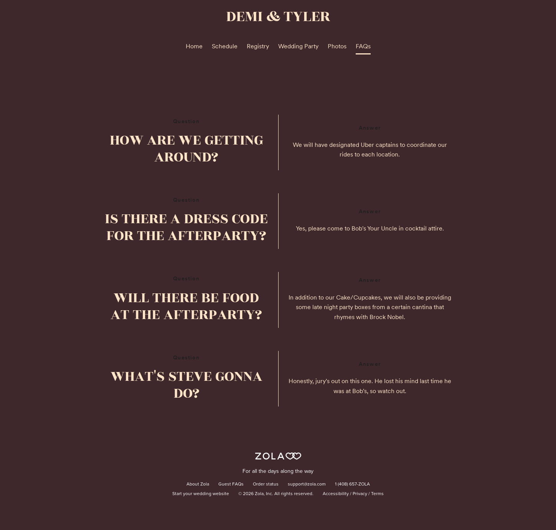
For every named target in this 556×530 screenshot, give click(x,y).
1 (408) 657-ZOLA (352, 484)
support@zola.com (307, 484)
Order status (266, 484)
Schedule (225, 46)
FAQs (363, 46)
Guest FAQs (231, 484)
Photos (337, 46)
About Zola (197, 484)
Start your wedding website (200, 494)
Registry (258, 46)
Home (194, 46)
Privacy (360, 494)
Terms (377, 494)
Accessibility (336, 494)
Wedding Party (298, 46)
